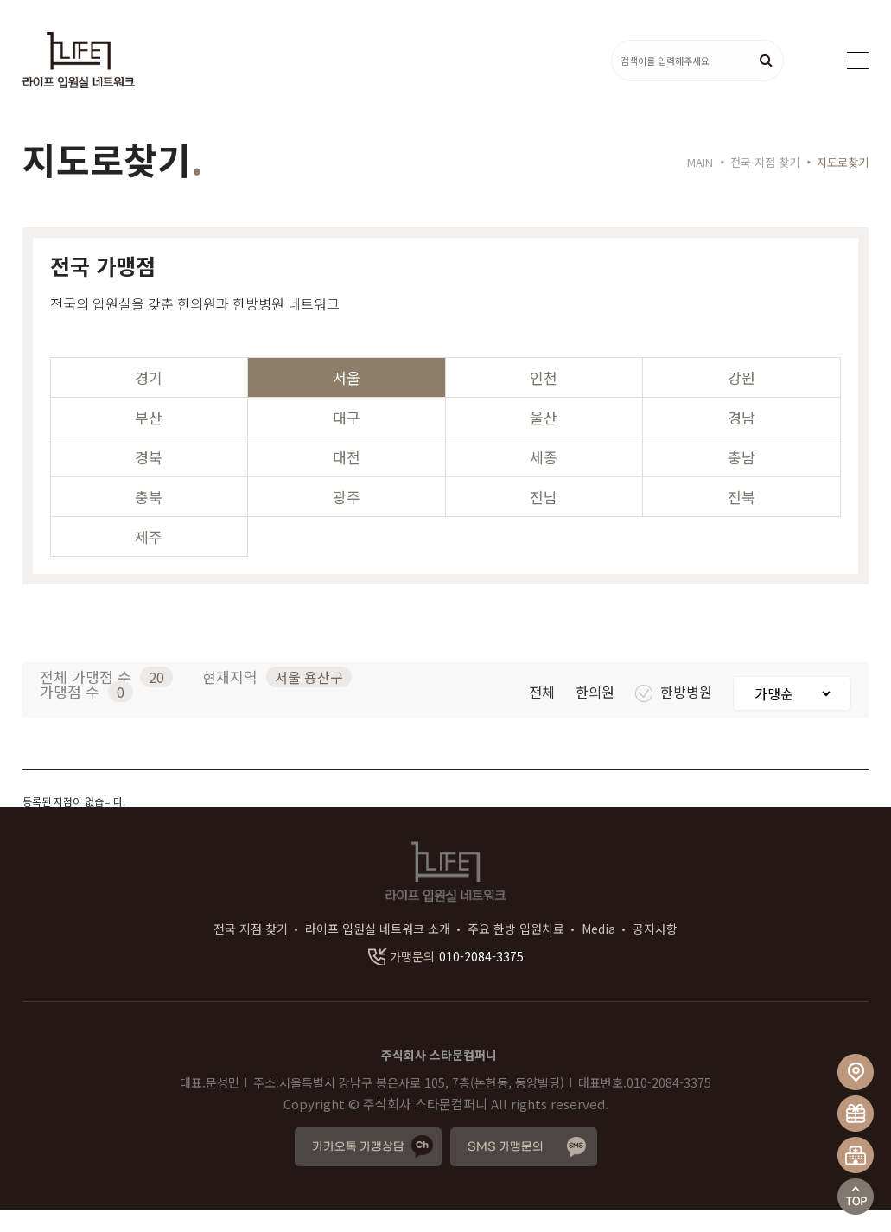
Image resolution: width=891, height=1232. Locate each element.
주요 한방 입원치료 (516, 951)
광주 (346, 519)
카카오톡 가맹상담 (358, 1169)
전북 (741, 519)
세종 (543, 479)
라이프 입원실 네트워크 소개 (377, 951)
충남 (741, 479)
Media (598, 951)
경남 (741, 439)
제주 (148, 559)
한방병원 (675, 714)
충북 (148, 519)
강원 (741, 400)
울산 (543, 439)
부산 (148, 439)
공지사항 (655, 951)
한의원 (597, 714)
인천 (543, 400)
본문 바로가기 (0, 0)
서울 (346, 400)
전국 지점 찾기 (250, 951)
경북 (148, 479)
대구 (346, 439)
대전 (346, 479)
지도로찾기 (843, 185)
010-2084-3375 (446, 978)
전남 (543, 519)
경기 (148, 400)
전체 (543, 714)
